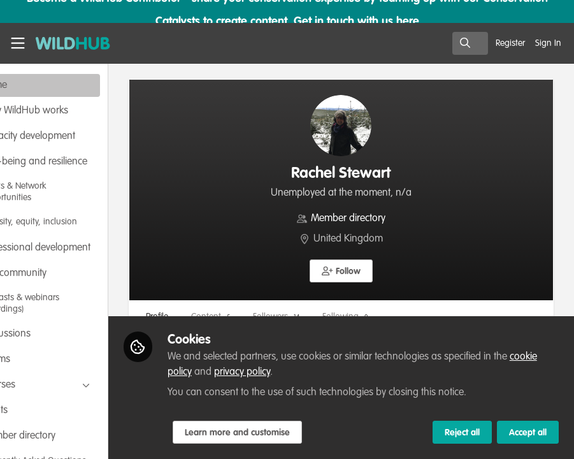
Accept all (528, 432)
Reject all (462, 432)
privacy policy (342, 372)
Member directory (375, 219)
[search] (470, 43)
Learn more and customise (291, 432)
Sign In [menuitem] (548, 43)
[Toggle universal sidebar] (18, 43)
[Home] (66, 43)
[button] (368, 270)
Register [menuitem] (510, 43)
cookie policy (265, 372)
